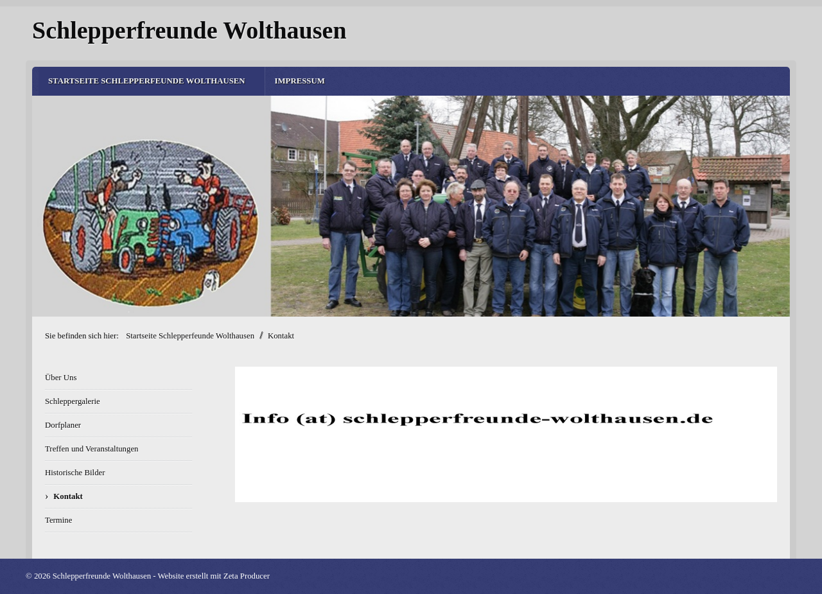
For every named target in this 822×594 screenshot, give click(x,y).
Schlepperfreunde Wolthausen (189, 30)
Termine (58, 520)
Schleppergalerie (72, 401)
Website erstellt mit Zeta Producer (213, 576)
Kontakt (68, 496)
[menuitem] (152, 81)
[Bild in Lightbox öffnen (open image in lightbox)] (506, 434)
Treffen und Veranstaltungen (91, 448)
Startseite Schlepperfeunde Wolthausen (146, 80)
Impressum (300, 80)
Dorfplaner (63, 425)
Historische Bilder (75, 472)
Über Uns (60, 377)
